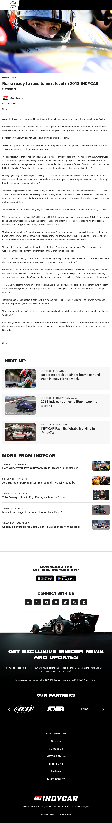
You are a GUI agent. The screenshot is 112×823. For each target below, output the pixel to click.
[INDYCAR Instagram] (28, 602)
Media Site (56, 763)
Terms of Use (64, 814)
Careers (56, 741)
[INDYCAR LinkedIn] (84, 602)
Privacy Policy (47, 814)
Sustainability (56, 779)
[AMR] (56, 709)
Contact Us (56, 748)
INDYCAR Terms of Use (55, 680)
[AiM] (24, 709)
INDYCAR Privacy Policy (85, 680)
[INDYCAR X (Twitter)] (37, 602)
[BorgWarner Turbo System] (88, 709)
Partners (56, 771)
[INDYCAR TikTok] (65, 602)
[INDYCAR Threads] (74, 602)
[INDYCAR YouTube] (56, 602)
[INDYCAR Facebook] (46, 602)
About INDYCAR (56, 733)
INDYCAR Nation (56, 756)
